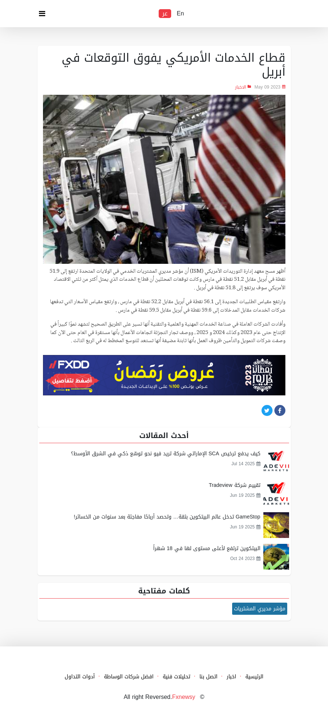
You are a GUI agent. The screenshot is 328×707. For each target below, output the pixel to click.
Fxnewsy (183, 697)
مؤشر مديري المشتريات (259, 609)
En (180, 13)
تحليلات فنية (176, 677)
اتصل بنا (208, 677)
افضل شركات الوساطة (129, 677)
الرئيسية (254, 677)
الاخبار (240, 87)
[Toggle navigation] (42, 15)
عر (164, 13)
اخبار (231, 677)
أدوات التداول (80, 677)
